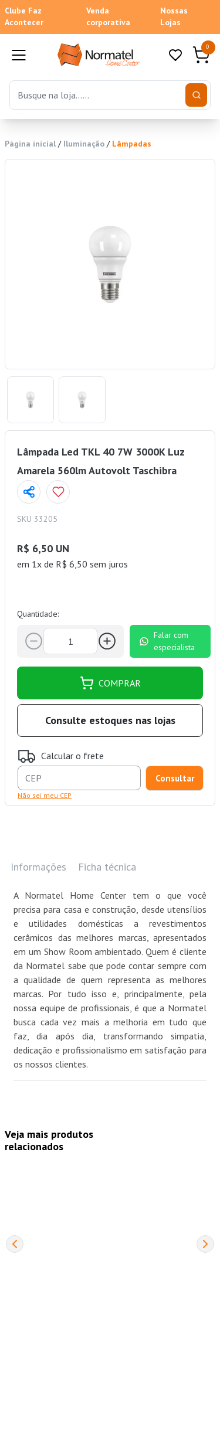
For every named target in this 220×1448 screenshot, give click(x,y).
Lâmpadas (131, 143)
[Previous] (14, 1244)
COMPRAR (110, 683)
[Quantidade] (70, 641)
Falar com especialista (167, 641)
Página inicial (30, 143)
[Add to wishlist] (58, 492)
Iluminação (83, 143)
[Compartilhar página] (28, 492)
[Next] (205, 1244)
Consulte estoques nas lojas (110, 720)
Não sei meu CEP (45, 795)
